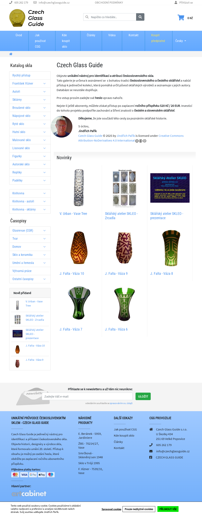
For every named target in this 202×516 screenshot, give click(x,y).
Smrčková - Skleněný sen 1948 (90, 455)
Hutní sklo (30, 132)
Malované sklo (30, 140)
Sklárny (30, 100)
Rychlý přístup (21, 75)
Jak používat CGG (40, 40)
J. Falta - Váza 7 (71, 329)
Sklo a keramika (30, 255)
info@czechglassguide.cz (54, 2)
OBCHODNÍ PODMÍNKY (109, 2)
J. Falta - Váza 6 (116, 329)
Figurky (30, 156)
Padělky (30, 180)
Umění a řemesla (30, 263)
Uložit (143, 396)
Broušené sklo (30, 108)
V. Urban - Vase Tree (73, 213)
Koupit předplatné (158, 38)
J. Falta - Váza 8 (161, 273)
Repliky (30, 172)
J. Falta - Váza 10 (35, 345)
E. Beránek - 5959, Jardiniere (90, 436)
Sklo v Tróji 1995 (89, 463)
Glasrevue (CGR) (30, 230)
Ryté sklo (30, 124)
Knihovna (30, 193)
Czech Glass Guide (90, 136)
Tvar (30, 238)
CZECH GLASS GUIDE (169, 457)
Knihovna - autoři (30, 201)
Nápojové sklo (30, 116)
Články (91, 35)
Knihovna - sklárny (30, 209)
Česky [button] (179, 38)
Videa (112, 35)
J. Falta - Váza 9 (34, 359)
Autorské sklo (30, 164)
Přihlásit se (186, 2)
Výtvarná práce (22, 271)
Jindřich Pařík (126, 136)
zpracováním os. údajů (121, 403)
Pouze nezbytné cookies (139, 509)
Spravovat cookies (111, 509)
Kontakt (133, 35)
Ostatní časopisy (30, 279)
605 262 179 (21, 2)
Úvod (19, 35)
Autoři (30, 91)
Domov (30, 247)
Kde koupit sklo (66, 40)
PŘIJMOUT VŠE (168, 509)
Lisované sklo (30, 148)
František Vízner (30, 83)
